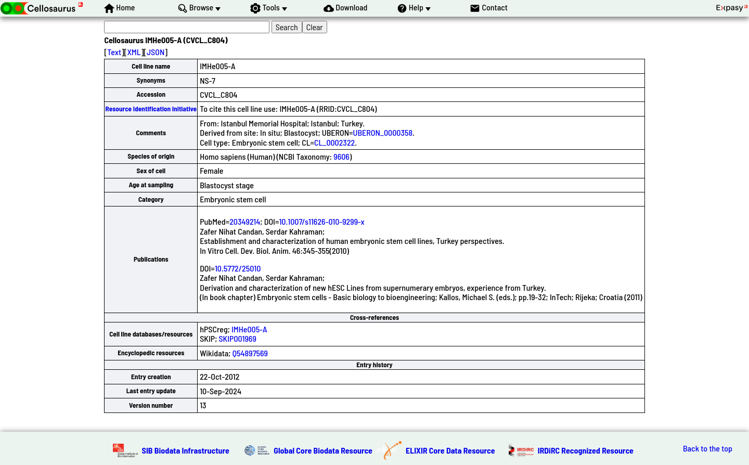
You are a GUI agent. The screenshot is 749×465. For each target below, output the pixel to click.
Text (114, 52)
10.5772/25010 (238, 268)
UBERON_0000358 (383, 132)
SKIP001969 (237, 338)
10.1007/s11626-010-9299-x (321, 221)
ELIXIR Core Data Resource (450, 450)
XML (133, 52)
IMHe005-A (249, 329)
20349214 (244, 221)
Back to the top (707, 448)
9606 (341, 156)
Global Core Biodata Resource (323, 450)
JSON (155, 52)
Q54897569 (250, 353)
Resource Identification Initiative (151, 109)
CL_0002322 (334, 142)
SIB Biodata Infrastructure (185, 450)
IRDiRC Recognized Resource (586, 450)
